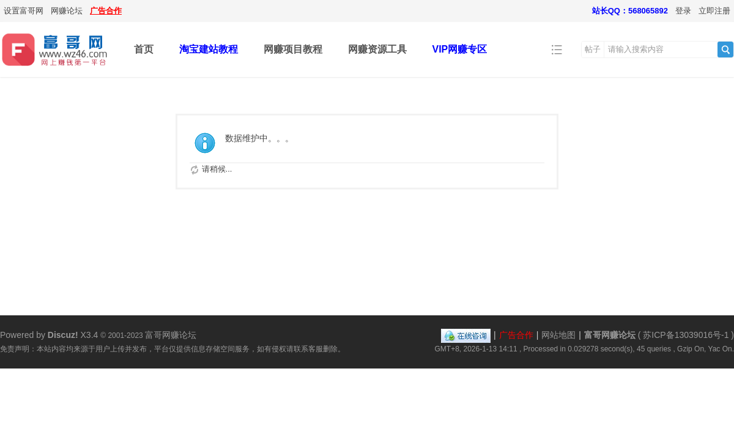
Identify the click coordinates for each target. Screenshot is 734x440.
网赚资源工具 (377, 49)
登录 (683, 10)
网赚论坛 (67, 10)
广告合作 (106, 10)
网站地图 (558, 335)
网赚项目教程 (293, 49)
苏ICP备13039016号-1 (685, 335)
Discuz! (63, 335)
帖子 (593, 49)
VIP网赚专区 (459, 49)
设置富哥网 (23, 10)
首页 (144, 49)
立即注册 (714, 10)
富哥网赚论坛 (610, 335)
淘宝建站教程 (208, 49)
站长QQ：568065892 (630, 10)
